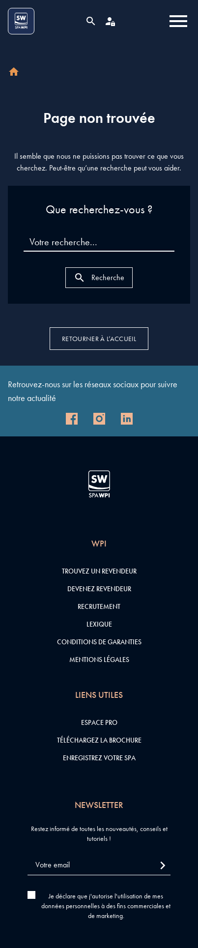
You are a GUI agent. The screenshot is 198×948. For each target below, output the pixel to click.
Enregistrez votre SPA (99, 757)
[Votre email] (99, 865)
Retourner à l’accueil (99, 338)
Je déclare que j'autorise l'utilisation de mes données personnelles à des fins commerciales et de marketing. (105, 905)
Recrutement (99, 606)
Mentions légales (99, 659)
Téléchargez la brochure (99, 740)
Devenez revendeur (99, 588)
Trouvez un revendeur (99, 571)
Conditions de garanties (99, 641)
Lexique (99, 624)
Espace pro (99, 722)
